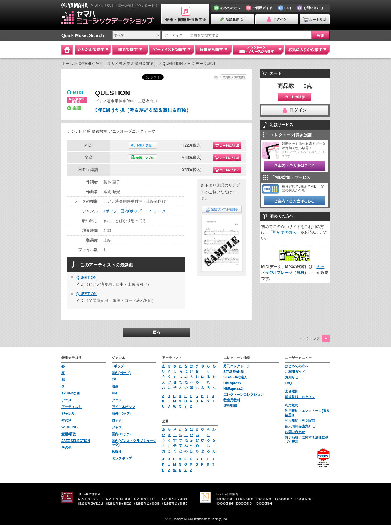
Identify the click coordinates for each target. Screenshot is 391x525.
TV (148, 211)
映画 (115, 386)
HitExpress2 (233, 389)
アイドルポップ (123, 407)
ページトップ (310, 338)
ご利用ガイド (295, 372)
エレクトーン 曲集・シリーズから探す (258, 50)
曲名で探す (130, 50)
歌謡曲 (117, 452)
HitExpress (232, 383)
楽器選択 (291, 391)
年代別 (66, 420)
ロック (117, 420)
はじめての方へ (296, 366)
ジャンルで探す (93, 50)
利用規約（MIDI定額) (300, 420)
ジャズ (117, 427)
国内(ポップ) (131, 211)
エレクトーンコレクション (243, 395)
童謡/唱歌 (68, 434)
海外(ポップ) (121, 413)
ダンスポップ (122, 458)
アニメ (160, 211)
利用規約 (291, 405)
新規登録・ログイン (300, 397)
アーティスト (71, 407)
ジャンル (68, 413)
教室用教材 (231, 400)
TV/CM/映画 (70, 393)
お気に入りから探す (307, 50)
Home (67, 50)
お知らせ (291, 377)
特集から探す (213, 50)
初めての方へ (284, 232)
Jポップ (110, 211)
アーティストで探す (171, 50)
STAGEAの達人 (235, 377)
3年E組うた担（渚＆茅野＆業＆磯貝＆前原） (118, 63)
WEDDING (69, 427)
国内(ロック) (121, 434)
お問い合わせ (295, 432)
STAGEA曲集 (233, 372)
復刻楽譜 (230, 406)
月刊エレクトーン (236, 366)
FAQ (288, 383)
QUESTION (172, 63)
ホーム (67, 63)
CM (114, 393)
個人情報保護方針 (298, 426)
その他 (66, 447)
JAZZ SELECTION (75, 441)
